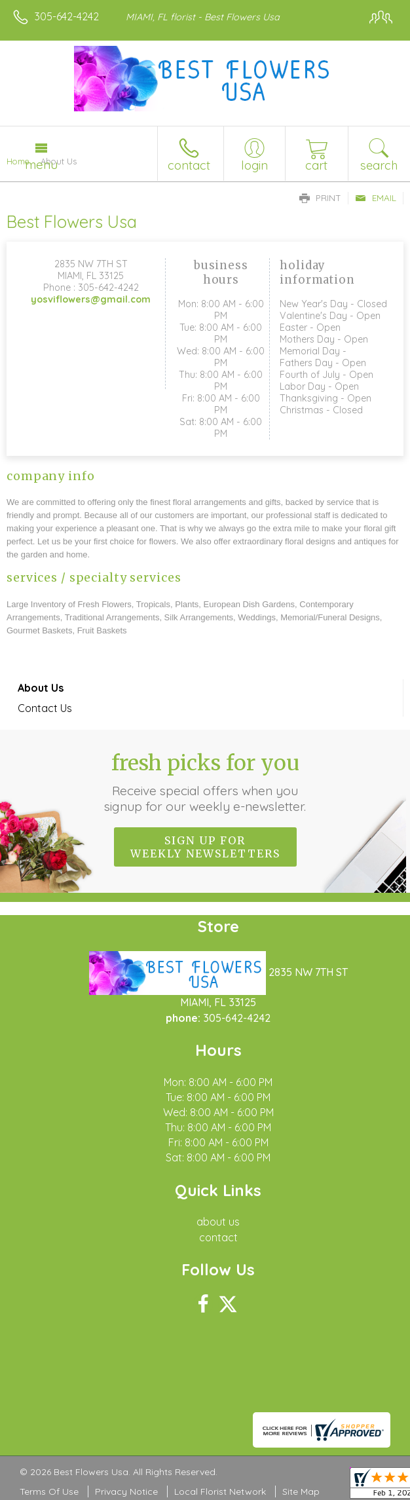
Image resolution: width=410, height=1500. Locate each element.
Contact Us (45, 708)
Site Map (301, 1491)
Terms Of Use (49, 1491)
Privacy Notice (126, 1491)
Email (375, 198)
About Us (41, 687)
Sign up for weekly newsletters (205, 847)
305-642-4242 (67, 16)
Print (320, 198)
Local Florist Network (220, 1491)
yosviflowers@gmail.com (91, 299)
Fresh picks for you (205, 782)
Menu (41, 164)
